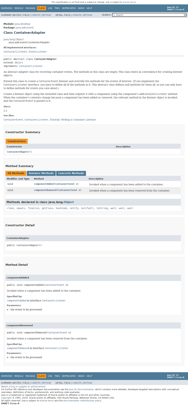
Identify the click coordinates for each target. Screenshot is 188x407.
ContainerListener (15, 51)
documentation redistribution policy (82, 400)
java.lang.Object (14, 39)
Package (30, 8)
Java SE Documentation (81, 389)
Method (46, 15)
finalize (33, 208)
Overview (6, 8)
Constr (35, 15)
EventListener (38, 51)
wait (113, 208)
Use (50, 8)
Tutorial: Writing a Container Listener (73, 119)
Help (89, 8)
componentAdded (44, 184)
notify (74, 208)
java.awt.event (25, 27)
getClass (47, 208)
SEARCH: (106, 15)
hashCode (61, 208)
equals (21, 208)
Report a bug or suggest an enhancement (23, 386)
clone (10, 208)
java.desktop (22, 23)
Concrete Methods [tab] (71, 173)
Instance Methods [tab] (41, 173)
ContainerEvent (65, 184)
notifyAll (87, 208)
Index (81, 8)
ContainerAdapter (18, 151)
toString (102, 208)
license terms (129, 2)
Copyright (6, 398)
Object (19, 62)
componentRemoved (45, 190)
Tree (57, 8)
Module (18, 8)
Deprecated (69, 8)
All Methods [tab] (16, 173)
